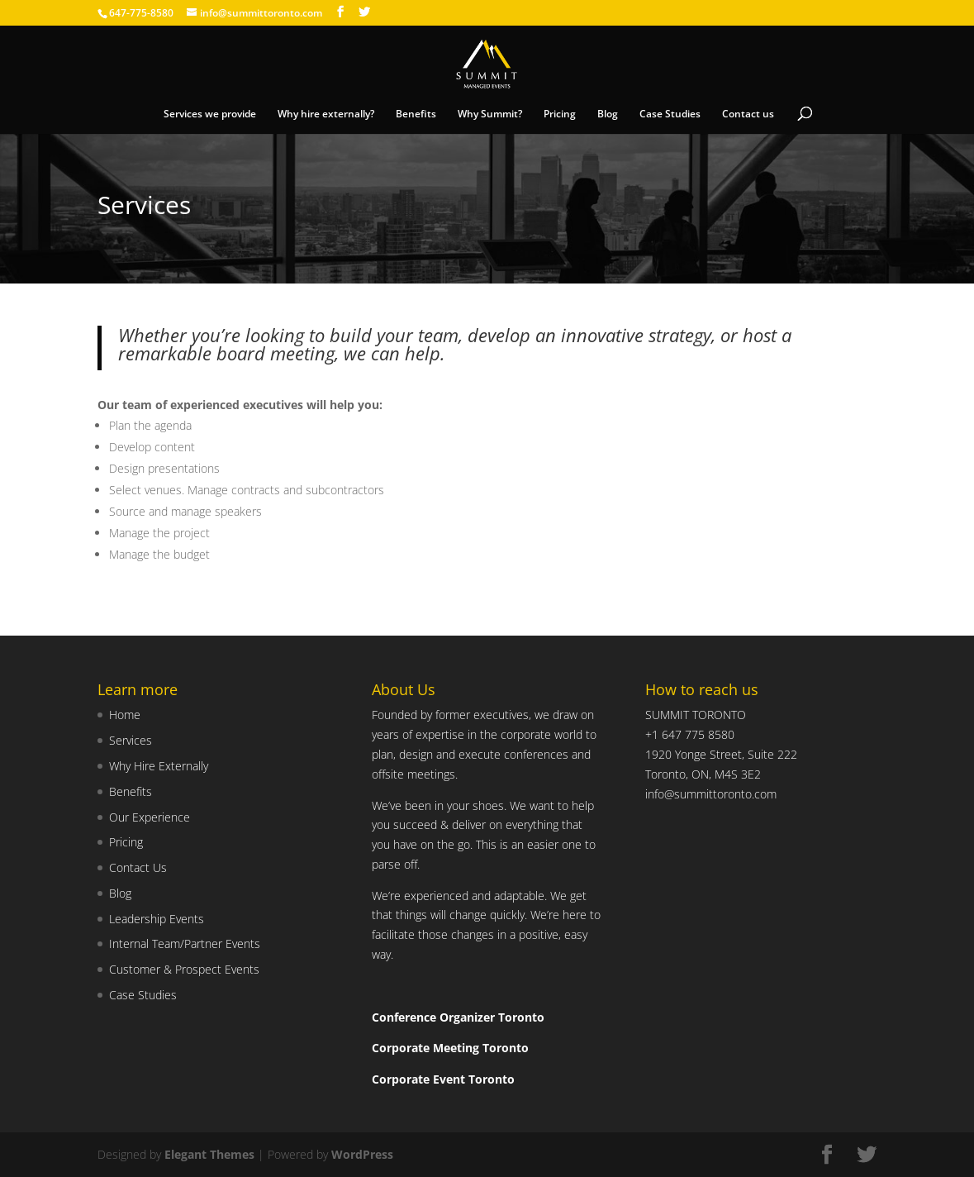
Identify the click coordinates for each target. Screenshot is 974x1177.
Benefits (416, 114)
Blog (607, 114)
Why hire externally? (326, 114)
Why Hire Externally (158, 766)
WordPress (362, 1154)
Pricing (560, 114)
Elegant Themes (209, 1154)
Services (130, 740)
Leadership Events (156, 919)
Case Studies (670, 114)
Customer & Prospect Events (184, 969)
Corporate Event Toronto (443, 1079)
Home (124, 714)
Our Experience (149, 817)
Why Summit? (490, 114)
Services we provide (210, 114)
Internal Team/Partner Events (184, 943)
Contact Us (138, 867)
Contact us (748, 114)
